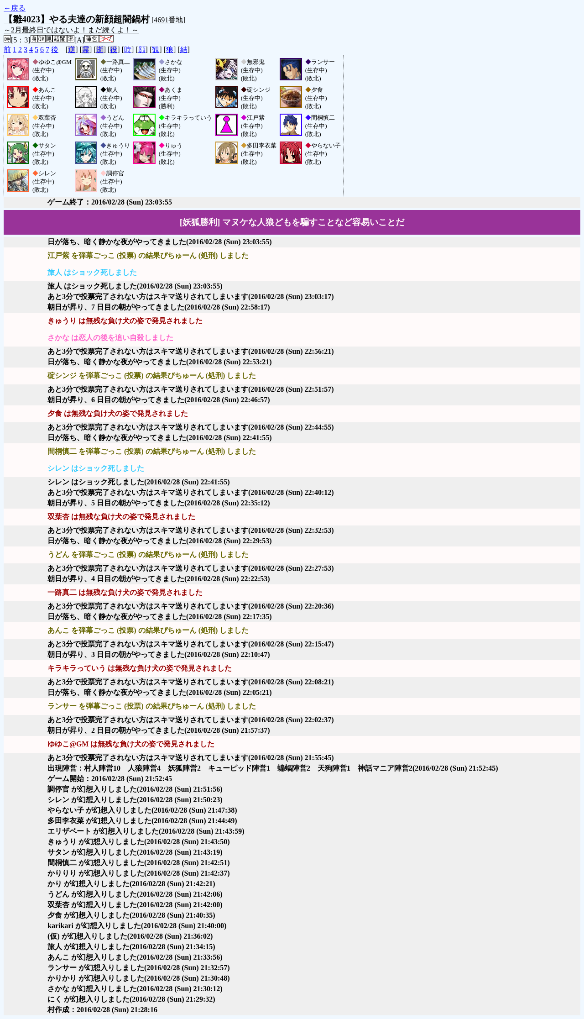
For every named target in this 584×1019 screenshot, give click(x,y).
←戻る (15, 8)
